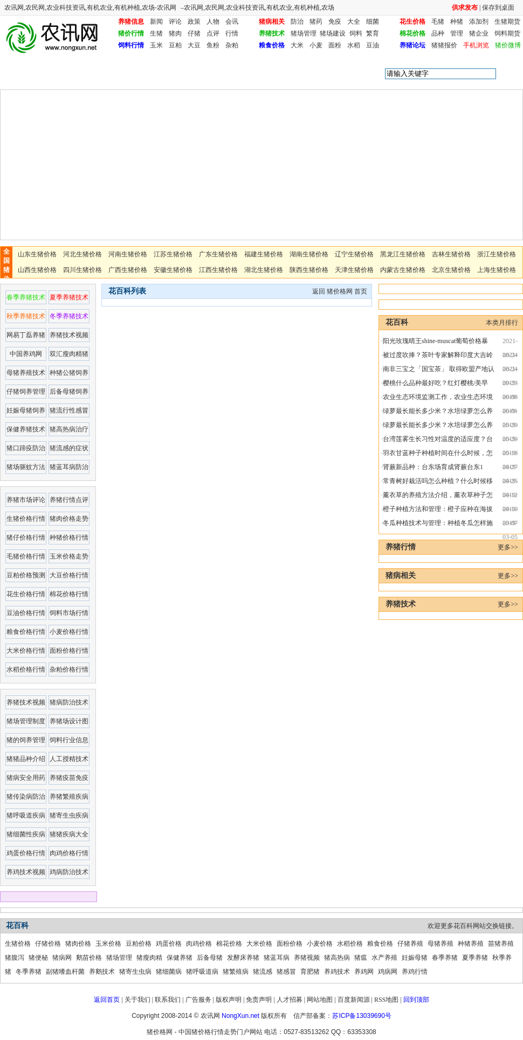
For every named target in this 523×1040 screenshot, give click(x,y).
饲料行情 (131, 45)
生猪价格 (18, 943)
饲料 (355, 33)
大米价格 (259, 943)
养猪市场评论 (25, 500)
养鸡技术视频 (25, 872)
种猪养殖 (471, 943)
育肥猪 (310, 971)
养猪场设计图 (69, 721)
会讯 (231, 21)
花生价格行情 (25, 594)
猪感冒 (286, 971)
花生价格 (412, 21)
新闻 (156, 21)
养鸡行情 (415, 971)
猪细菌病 (169, 971)
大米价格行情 (25, 650)
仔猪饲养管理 (25, 391)
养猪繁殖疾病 (69, 796)
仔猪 (194, 33)
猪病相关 (272, 21)
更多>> (508, 547)
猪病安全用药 (25, 777)
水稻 (353, 45)
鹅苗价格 (89, 957)
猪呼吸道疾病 (25, 815)
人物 (213, 21)
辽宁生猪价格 (354, 254)
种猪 (456, 21)
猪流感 (262, 971)
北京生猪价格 (451, 270)
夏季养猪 (475, 957)
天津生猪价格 (354, 270)
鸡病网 (387, 971)
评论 (175, 21)
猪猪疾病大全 (69, 834)
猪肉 (175, 33)
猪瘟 (360, 957)
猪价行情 (131, 33)
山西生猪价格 (37, 270)
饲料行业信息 (69, 740)
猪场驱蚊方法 (25, 467)
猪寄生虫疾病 (69, 815)
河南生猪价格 (127, 254)
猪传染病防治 (25, 796)
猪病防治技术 (69, 702)
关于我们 (137, 999)
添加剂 (478, 21)
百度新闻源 (354, 999)
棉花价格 (412, 33)
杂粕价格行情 (69, 669)
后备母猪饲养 (69, 391)
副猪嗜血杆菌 (65, 971)
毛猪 (437, 21)
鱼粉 (213, 45)
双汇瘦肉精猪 (69, 354)
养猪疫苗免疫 (69, 777)
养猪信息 (131, 21)
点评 (213, 33)
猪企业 (478, 33)
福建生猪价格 (263, 254)
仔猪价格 (48, 943)
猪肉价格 (78, 943)
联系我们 (168, 999)
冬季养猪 (29, 971)
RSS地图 (386, 999)
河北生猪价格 (82, 254)
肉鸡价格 (199, 943)
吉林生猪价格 (451, 254)
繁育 (372, 33)
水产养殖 (384, 957)
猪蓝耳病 (277, 957)
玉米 (156, 45)
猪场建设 (333, 33)
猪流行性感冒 (69, 410)
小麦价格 (320, 943)
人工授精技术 (69, 759)
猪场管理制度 (25, 721)
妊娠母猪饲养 (25, 410)
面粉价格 (289, 943)
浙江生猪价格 (496, 254)
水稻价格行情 (25, 669)
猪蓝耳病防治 (69, 467)
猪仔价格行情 (25, 537)
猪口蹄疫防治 (25, 448)
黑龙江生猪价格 (402, 254)
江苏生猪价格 (173, 254)
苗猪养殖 (501, 943)
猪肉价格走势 (69, 518)
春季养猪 (445, 957)
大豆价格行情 (69, 575)
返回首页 (107, 999)
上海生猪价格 (496, 270)
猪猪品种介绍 (25, 759)
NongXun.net (240, 1016)
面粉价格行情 (69, 650)
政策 (194, 21)
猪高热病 (337, 957)
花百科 (61, 74)
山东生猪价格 (37, 254)
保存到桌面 (498, 7)
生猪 (156, 33)
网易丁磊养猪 (25, 335)
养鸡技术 (337, 971)
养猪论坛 (412, 45)
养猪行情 (401, 547)
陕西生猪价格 (309, 270)
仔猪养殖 (410, 943)
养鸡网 (364, 971)
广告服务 (198, 999)
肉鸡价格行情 (69, 853)
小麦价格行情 (69, 632)
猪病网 (62, 957)
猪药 (315, 21)
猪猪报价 (444, 45)
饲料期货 (507, 33)
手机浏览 (476, 45)
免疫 (334, 21)
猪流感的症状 (69, 448)
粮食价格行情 (25, 632)
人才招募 (289, 999)
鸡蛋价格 (169, 943)
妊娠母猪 (415, 957)
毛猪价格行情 (25, 556)
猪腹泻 (14, 957)
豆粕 (175, 45)
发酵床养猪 (243, 957)
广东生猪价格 (218, 254)
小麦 (315, 45)
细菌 (372, 21)
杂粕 (231, 45)
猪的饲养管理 (25, 740)
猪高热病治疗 (69, 429)
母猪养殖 (440, 943)
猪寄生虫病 (135, 971)
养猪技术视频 (69, 335)
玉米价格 (108, 943)
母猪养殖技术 (25, 372)
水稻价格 (350, 943)
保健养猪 (179, 957)
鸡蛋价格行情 (25, 853)
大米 (297, 45)
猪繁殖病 (236, 971)
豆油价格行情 (25, 613)
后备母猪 (210, 957)
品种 (437, 33)
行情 (231, 33)
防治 (297, 21)
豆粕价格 (139, 943)
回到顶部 (416, 999)
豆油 (372, 45)
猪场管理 (303, 33)
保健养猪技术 (25, 429)
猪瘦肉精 (149, 957)
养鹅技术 (102, 971)
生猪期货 (507, 21)
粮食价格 (272, 45)
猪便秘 (38, 957)
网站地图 (320, 999)
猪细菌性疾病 (25, 834)
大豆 (194, 45)
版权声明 (229, 999)
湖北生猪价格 (263, 270)
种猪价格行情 (69, 537)
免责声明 (259, 999)
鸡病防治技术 (69, 872)
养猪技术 (272, 33)
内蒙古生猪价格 (402, 270)
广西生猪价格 (127, 270)
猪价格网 (340, 291)
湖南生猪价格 (309, 254)
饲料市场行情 (69, 613)
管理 (456, 33)
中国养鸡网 (26, 354)
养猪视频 (307, 957)
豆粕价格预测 (25, 575)
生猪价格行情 (25, 518)
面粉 (334, 45)
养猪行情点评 (69, 500)
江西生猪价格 (218, 270)
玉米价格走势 (69, 556)
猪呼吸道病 (202, 971)
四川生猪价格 (82, 270)
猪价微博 (508, 45)
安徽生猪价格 (173, 270)
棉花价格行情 (69, 594)
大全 (353, 21)
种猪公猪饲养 (69, 372)
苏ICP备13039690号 (361, 1016)
